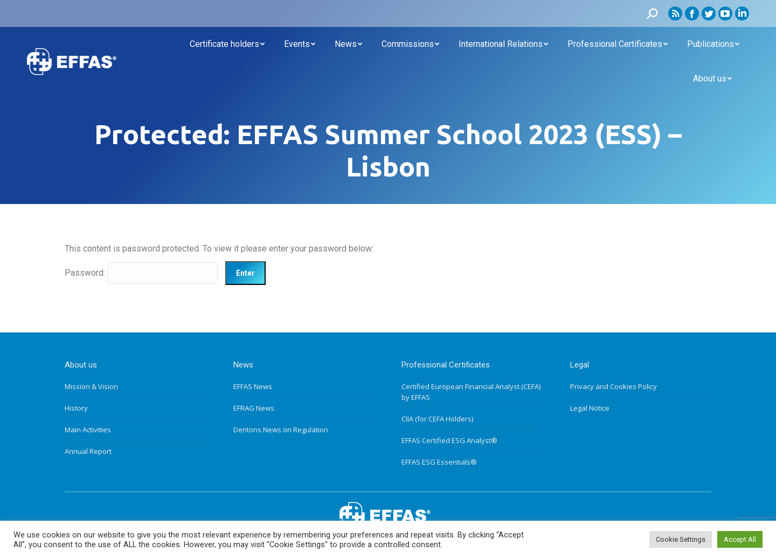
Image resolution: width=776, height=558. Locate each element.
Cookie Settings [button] (680, 539)
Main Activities (88, 429)
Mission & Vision (91, 386)
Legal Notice (589, 408)
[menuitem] (227, 44)
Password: (141, 273)
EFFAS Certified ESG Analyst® (449, 440)
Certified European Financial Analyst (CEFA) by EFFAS (471, 392)
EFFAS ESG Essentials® (439, 462)
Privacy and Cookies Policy (613, 386)
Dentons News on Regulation (280, 429)
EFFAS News (252, 386)
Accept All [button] (740, 539)
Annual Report (88, 451)
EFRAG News (253, 408)
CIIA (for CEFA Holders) (437, 419)
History (76, 408)
